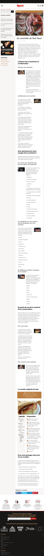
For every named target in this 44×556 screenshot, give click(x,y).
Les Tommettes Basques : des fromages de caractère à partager (7, 30)
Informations (3, 534)
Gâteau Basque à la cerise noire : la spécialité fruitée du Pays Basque (7, 36)
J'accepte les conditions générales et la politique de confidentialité (20, 520)
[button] (38, 5)
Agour (2, 540)
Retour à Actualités (5, 9)
